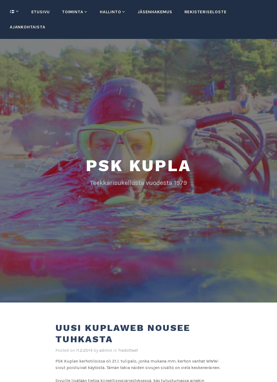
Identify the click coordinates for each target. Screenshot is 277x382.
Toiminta (72, 11)
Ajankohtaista (27, 26)
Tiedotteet (128, 350)
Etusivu (40, 11)
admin (105, 350)
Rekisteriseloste (205, 11)
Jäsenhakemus (155, 11)
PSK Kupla (138, 165)
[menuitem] (14, 11)
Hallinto (110, 11)
